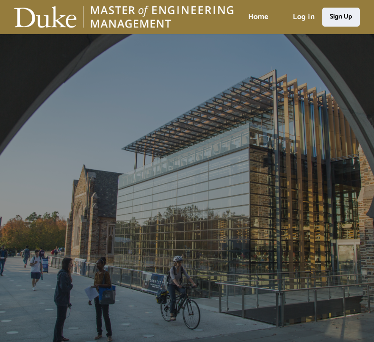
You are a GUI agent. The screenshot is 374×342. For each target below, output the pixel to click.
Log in (304, 16)
